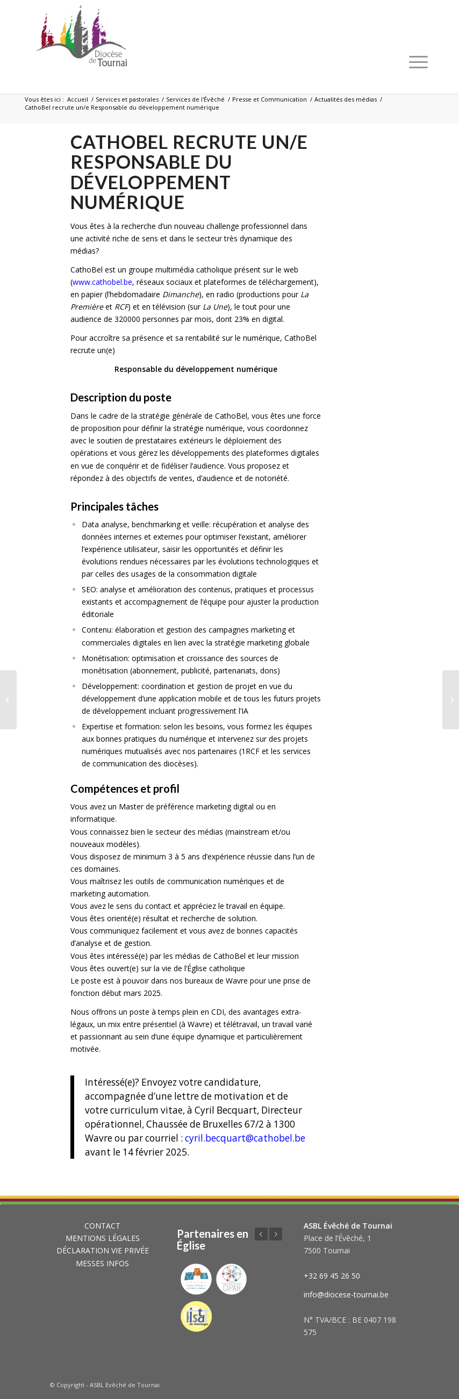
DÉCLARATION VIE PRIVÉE (102, 1250)
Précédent (261, 1234)
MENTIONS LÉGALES (103, 1238)
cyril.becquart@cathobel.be (245, 1138)
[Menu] (418, 62)
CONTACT (102, 1226)
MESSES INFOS (102, 1263)
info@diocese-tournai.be (346, 1294)
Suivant (275, 1234)
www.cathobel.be (102, 282)
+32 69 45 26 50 (332, 1276)
